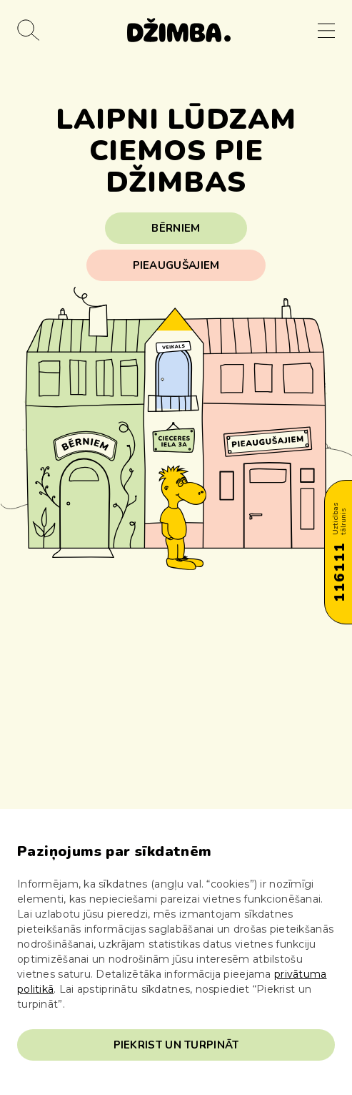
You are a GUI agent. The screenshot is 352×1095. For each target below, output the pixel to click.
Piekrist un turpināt (176, 1045)
